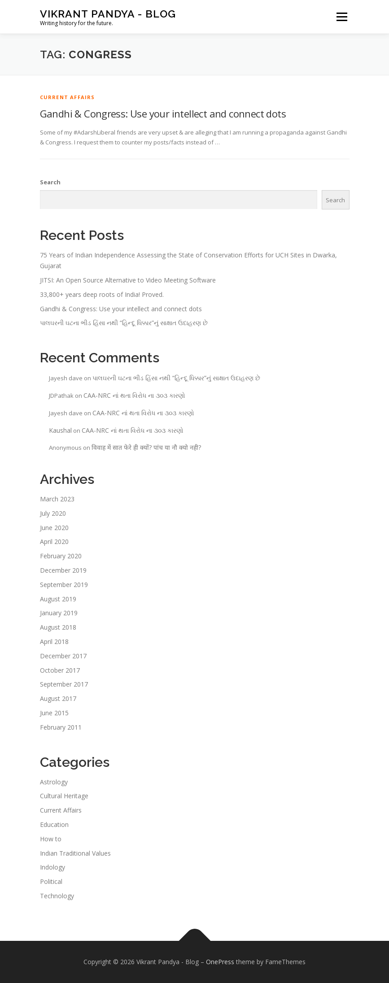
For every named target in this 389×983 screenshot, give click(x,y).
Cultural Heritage (64, 796)
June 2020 (54, 527)
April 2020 (54, 541)
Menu (342, 17)
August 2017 (58, 698)
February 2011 (61, 727)
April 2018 (54, 641)
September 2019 (64, 584)
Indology (52, 867)
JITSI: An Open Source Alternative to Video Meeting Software (128, 280)
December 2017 (63, 656)
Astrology (54, 782)
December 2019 (63, 570)
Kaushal (60, 430)
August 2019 (58, 599)
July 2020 (53, 513)
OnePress (220, 961)
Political (51, 881)
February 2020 (61, 556)
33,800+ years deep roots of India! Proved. (102, 294)
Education (54, 824)
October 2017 (60, 670)
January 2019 (59, 613)
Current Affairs (67, 97)
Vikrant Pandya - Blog (108, 14)
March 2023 (57, 499)
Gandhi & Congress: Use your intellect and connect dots (163, 113)
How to (50, 839)
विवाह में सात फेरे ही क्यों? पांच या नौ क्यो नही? (146, 447)
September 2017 (64, 684)
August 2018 (58, 627)
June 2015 (54, 713)
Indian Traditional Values (75, 853)
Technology (57, 896)
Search (50, 182)
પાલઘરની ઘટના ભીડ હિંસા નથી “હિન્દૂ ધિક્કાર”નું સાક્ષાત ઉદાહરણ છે (124, 322)
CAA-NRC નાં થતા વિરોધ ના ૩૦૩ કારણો (134, 395)
